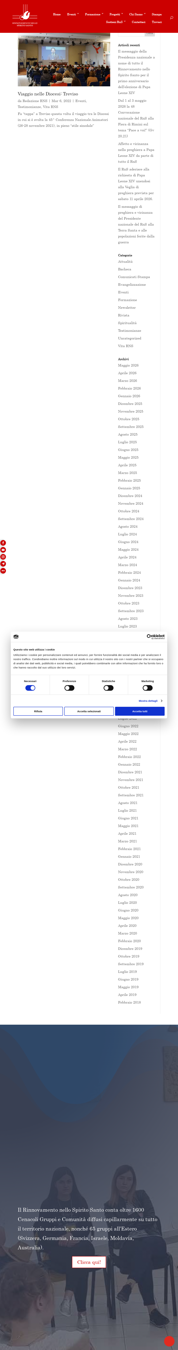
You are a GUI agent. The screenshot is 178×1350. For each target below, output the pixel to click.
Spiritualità (127, 323)
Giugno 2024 (128, 542)
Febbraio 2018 (129, 1002)
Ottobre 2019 (128, 956)
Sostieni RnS (114, 22)
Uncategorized (129, 338)
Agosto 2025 (127, 434)
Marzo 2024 (127, 565)
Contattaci (138, 22)
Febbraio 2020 (129, 941)
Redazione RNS (35, 101)
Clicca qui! (89, 1262)
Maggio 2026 (128, 365)
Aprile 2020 (127, 925)
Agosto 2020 (127, 895)
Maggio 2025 (128, 457)
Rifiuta (38, 711)
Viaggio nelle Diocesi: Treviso (48, 93)
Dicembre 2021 (130, 772)
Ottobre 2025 (128, 419)
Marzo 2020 (127, 933)
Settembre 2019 (131, 964)
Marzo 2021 (127, 841)
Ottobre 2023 (128, 603)
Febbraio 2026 (129, 388)
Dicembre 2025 (130, 404)
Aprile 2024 (127, 557)
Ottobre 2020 (128, 879)
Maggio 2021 (128, 826)
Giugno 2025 (128, 450)
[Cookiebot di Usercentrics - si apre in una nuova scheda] (149, 636)
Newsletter (127, 307)
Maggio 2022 (128, 734)
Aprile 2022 (127, 741)
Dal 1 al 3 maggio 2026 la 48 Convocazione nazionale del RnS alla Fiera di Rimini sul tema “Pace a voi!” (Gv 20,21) (136, 118)
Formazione (92, 14)
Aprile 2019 (127, 995)
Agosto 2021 (127, 803)
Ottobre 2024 (128, 511)
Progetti (115, 14)
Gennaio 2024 (129, 580)
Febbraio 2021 (129, 849)
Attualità (125, 261)
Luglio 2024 (127, 534)
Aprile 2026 (127, 373)
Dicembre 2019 (130, 949)
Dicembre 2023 (130, 588)
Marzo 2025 (127, 473)
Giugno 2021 (128, 818)
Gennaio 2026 (129, 396)
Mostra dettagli (148, 700)
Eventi (71, 14)
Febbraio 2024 (129, 572)
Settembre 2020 (131, 887)
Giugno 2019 (128, 979)
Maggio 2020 (128, 918)
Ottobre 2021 (128, 787)
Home (56, 14)
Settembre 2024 (131, 519)
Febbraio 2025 (129, 480)
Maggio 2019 (128, 987)
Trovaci (157, 22)
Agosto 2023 (127, 618)
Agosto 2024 (127, 526)
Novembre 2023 (130, 595)
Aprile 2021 (127, 833)
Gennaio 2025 (129, 488)
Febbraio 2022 (129, 757)
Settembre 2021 (131, 795)
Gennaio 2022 (129, 764)
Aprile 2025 (127, 465)
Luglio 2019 (127, 972)
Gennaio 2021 (129, 856)
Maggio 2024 (128, 549)
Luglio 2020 (127, 902)
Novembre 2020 (130, 872)
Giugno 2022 (128, 726)
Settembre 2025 (131, 427)
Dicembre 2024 (130, 496)
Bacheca (124, 269)
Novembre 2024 (130, 503)
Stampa (157, 14)
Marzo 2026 (127, 381)
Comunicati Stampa (134, 277)
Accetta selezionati (89, 711)
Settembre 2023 (131, 611)
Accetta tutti (139, 711)
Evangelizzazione (132, 284)
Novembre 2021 (130, 780)
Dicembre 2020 (130, 864)
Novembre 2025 (130, 411)
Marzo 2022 (127, 749)
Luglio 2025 (127, 442)
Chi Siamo (136, 14)
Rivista (123, 315)
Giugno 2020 (128, 910)
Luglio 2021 (127, 810)
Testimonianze (29, 107)
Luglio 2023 (127, 626)
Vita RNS (50, 107)
